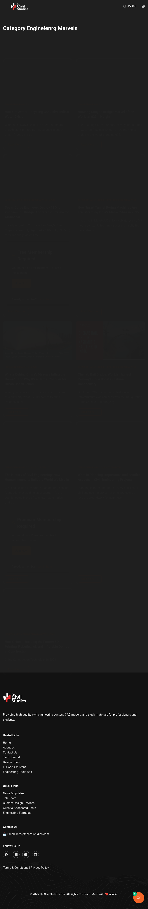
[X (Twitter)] (16, 854)
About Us (9, 747)
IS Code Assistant (14, 767)
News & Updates (13, 793)
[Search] (129, 6)
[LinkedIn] (35, 854)
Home (7, 742)
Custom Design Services (18, 803)
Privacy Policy (40, 867)
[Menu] (143, 6)
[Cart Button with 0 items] (138, 899)
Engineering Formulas (17, 813)
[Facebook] (6, 854)
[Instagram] (25, 854)
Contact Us (10, 752)
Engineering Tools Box (17, 772)
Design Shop (11, 762)
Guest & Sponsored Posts (19, 808)
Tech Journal (11, 757)
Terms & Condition (15, 867)
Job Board (9, 798)
